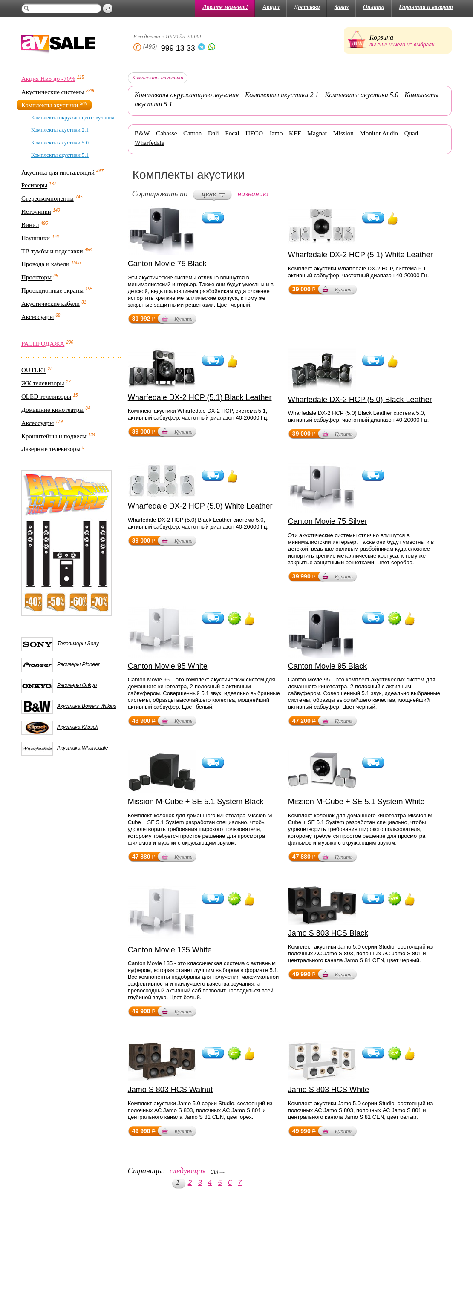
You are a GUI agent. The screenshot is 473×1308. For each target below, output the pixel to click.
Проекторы (36, 277)
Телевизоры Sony (78, 644)
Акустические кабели (50, 303)
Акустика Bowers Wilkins (86, 706)
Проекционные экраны (52, 290)
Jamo (276, 133)
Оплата (373, 7)
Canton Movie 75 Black (167, 263)
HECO (254, 133)
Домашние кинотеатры (52, 409)
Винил (30, 224)
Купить (183, 319)
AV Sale (58, 45)
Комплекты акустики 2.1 (60, 129)
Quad (411, 133)
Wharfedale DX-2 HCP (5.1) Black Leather (200, 397)
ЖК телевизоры (42, 383)
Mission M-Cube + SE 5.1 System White (356, 801)
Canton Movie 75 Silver (327, 521)
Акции (271, 7)
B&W (142, 133)
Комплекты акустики (49, 105)
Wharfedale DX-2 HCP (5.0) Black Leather (360, 399)
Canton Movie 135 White (170, 950)
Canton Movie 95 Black (327, 666)
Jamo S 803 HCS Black (328, 933)
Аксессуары (37, 316)
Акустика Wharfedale (82, 748)
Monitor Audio (379, 133)
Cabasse (166, 133)
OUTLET (33, 370)
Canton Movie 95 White (168, 666)
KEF (295, 133)
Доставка (307, 7)
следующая (188, 1171)
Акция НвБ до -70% (48, 78)
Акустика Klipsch (77, 727)
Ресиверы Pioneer (78, 664)
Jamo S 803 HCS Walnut (170, 1089)
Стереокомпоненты (47, 198)
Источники (36, 211)
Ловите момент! (225, 7)
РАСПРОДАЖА (42, 343)
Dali (213, 133)
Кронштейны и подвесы (54, 436)
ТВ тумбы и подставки (52, 251)
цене (209, 194)
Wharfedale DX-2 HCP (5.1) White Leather (360, 254)
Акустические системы (52, 92)
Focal (232, 133)
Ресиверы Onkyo (77, 685)
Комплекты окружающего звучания (73, 117)
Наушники (35, 238)
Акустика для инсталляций (58, 172)
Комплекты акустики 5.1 (60, 155)
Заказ (342, 7)
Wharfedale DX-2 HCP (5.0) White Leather (200, 506)
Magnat (317, 133)
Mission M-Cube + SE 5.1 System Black (196, 801)
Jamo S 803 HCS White (328, 1089)
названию (252, 194)
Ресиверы (34, 185)
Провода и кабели (45, 264)
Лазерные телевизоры (51, 449)
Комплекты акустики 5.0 (60, 142)
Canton (192, 133)
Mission (343, 133)
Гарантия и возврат (426, 7)
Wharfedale (149, 142)
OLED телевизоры (46, 396)
